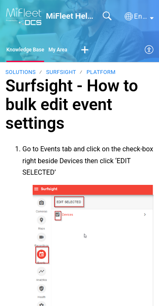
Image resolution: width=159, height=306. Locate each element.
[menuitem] (149, 50)
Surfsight (61, 72)
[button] (139, 16)
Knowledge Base (25, 50)
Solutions (21, 72)
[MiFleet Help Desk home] (24, 16)
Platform (100, 72)
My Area (57, 50)
